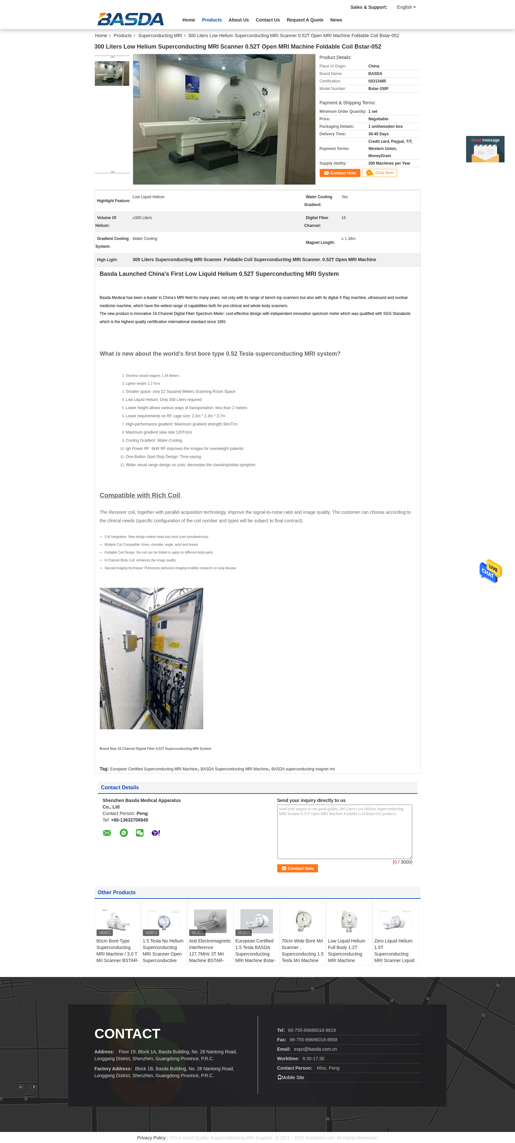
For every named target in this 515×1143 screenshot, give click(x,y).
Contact (127, 1033)
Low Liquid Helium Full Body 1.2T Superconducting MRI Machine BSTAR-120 (346, 954)
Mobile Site (290, 1077)
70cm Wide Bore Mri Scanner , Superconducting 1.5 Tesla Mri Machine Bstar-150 (303, 954)
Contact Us (268, 19)
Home (189, 19)
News (336, 19)
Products (212, 19)
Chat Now (379, 173)
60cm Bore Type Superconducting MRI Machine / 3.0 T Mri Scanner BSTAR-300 (118, 954)
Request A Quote (305, 19)
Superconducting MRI (160, 35)
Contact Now (343, 173)
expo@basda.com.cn (315, 1049)
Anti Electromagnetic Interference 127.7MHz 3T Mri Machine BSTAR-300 (210, 954)
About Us (239, 19)
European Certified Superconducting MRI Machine (153, 769)
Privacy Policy (151, 1137)
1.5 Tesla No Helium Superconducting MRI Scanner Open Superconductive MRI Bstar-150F (163, 954)
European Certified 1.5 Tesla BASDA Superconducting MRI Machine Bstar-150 (255, 954)
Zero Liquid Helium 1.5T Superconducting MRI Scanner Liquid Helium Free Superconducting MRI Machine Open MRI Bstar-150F (394, 963)
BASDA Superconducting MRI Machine (234, 769)
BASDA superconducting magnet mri (303, 769)
